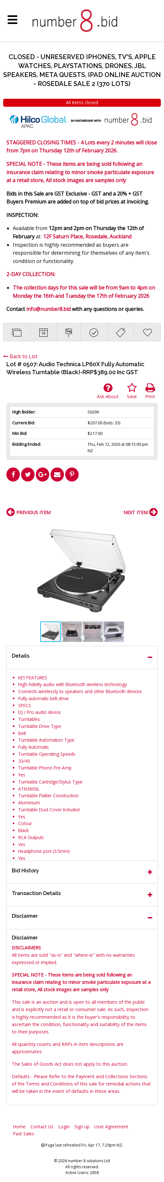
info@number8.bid (48, 309)
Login (64, 1127)
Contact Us (41, 1127)
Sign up (82, 1127)
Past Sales (23, 1134)
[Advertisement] (82, 497)
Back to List (20, 356)
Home (19, 1127)
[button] (152, 526)
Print (150, 391)
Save (132, 391)
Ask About (108, 391)
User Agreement (111, 1127)
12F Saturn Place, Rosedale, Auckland (87, 236)
